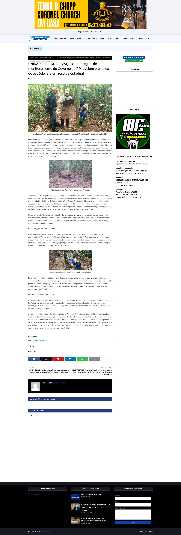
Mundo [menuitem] (132, 38)
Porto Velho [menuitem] (63, 38)
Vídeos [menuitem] (109, 38)
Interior (42, 58)
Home (141, 531)
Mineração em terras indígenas (92, 494)
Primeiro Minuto (59, 383)
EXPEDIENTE (149, 531)
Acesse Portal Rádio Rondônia (134, 57)
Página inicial (34, 58)
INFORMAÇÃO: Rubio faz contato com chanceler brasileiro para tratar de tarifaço (95, 507)
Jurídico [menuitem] (124, 38)
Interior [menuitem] (102, 38)
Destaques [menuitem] (140, 38)
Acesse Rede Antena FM (134, 61)
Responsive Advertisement (38, 340)
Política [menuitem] (72, 38)
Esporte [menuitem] (79, 38)
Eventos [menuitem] (117, 38)
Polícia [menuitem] (95, 38)
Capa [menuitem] (55, 38)
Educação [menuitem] (87, 38)
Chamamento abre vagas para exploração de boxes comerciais (93, 519)
